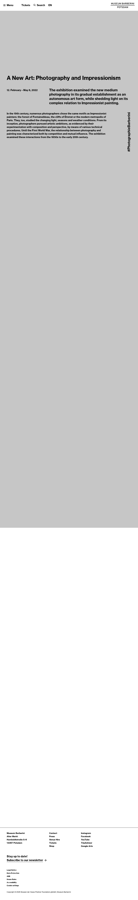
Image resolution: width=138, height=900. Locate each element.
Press (52, 837)
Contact (53, 833)
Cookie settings (13, 885)
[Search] (39, 5)
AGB (8, 876)
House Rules (11, 879)
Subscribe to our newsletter (25, 860)
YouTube (85, 840)
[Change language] (50, 5)
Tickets (25, 5)
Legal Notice (11, 870)
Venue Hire (54, 840)
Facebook (86, 837)
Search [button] (41, 5)
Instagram (86, 833)
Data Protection (13, 873)
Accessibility (12, 882)
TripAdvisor (86, 843)
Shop (51, 846)
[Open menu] (8, 5)
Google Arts (87, 846)
